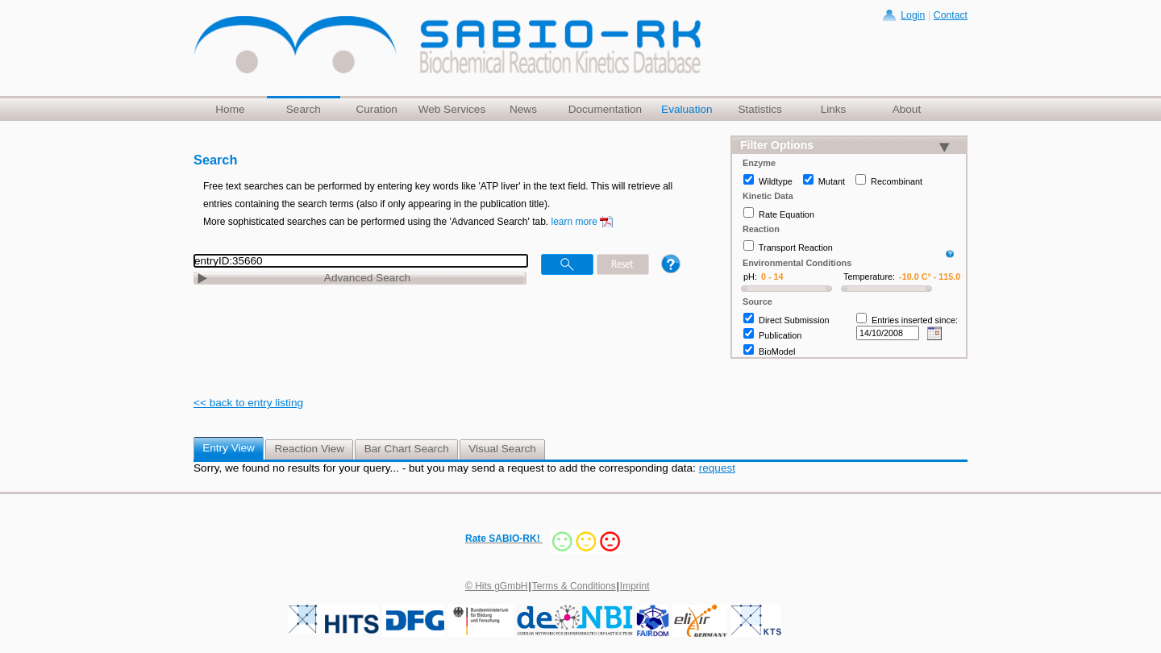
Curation (376, 109)
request (717, 468)
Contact (951, 15)
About (907, 109)
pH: (750, 276)
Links (834, 109)
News (523, 109)
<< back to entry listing (248, 403)
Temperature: (869, 276)
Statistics (759, 109)
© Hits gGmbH (496, 586)
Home (229, 109)
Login (913, 15)
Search (303, 109)
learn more (574, 221)
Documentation (605, 109)
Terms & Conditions (574, 586)
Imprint (635, 586)
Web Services (452, 109)
